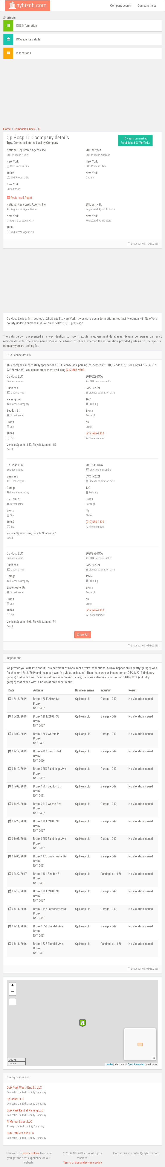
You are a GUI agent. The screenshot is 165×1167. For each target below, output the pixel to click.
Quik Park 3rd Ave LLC (20, 1133)
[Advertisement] (82, 92)
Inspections (23, 53)
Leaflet (109, 1064)
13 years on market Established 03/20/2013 (135, 140)
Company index (147, 6)
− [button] (12, 992)
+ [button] (12, 986)
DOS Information (26, 26)
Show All (82, 634)
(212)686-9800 (75, 370)
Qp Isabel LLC (15, 1099)
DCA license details (28, 39)
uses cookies (31, 1153)
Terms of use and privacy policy (82, 1162)
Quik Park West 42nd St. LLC (24, 1088)
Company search (120, 6)
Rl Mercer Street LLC (19, 1122)
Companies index (24, 129)
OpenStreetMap (136, 1064)
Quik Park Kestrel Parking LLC (25, 1110)
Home (7, 129)
